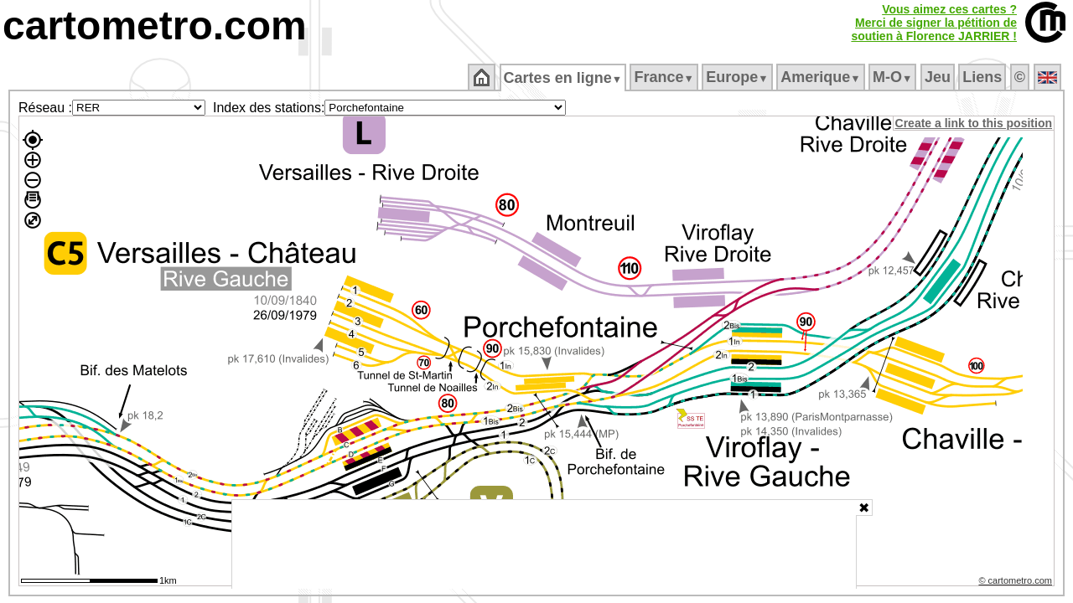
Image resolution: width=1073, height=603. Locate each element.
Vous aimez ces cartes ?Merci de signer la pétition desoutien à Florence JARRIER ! (934, 23)
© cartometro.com (1017, 583)
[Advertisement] (544, 544)
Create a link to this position (974, 123)
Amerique (822, 77)
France (665, 77)
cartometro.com (155, 25)
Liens (983, 77)
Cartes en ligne (564, 78)
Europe (739, 77)
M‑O (894, 77)
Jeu (938, 77)
